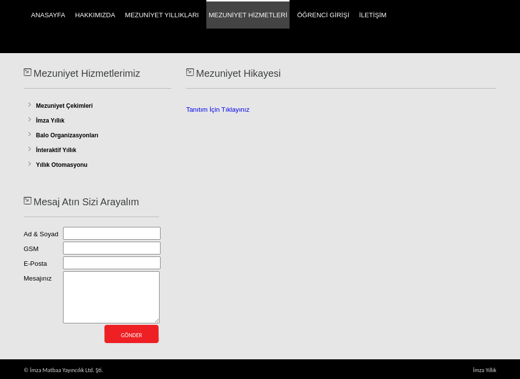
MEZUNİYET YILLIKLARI (162, 15)
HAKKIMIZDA (95, 15)
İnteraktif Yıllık (56, 150)
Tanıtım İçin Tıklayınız (218, 109)
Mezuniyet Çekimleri (64, 105)
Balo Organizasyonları (67, 135)
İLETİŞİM (373, 15)
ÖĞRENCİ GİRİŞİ (323, 15)
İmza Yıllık (50, 120)
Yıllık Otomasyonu (62, 164)
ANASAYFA (48, 15)
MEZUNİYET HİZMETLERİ (248, 15)
